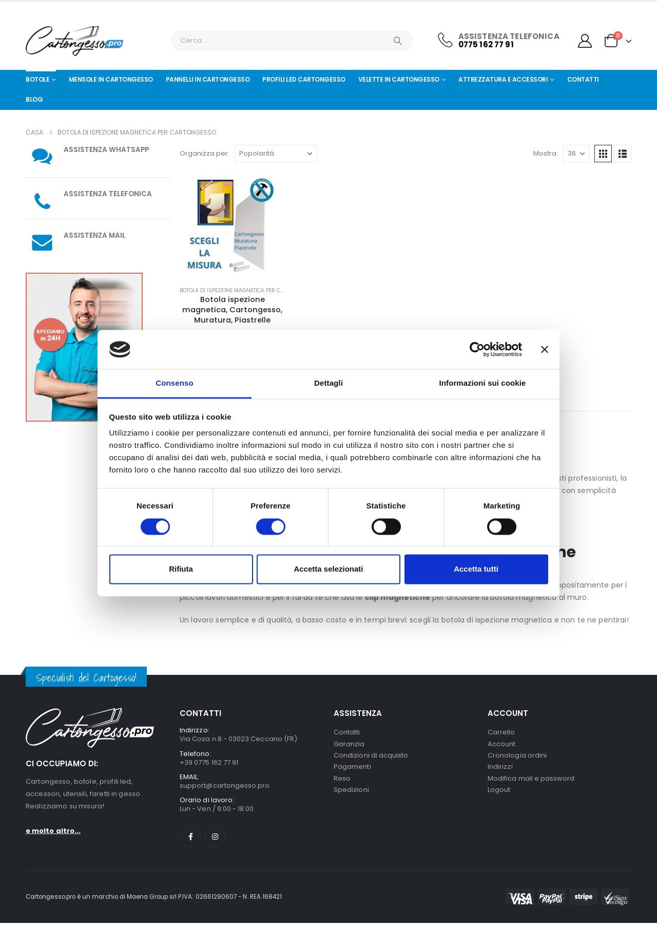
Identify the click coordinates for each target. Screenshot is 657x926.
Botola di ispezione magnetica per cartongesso (247, 290)
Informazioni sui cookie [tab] (482, 383)
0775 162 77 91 (486, 44)
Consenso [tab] (174, 383)
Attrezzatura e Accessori (503, 79)
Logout (499, 794)
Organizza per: (204, 153)
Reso (342, 782)
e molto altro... (53, 831)
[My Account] (585, 41)
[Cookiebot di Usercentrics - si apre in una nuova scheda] (477, 349)
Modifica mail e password (531, 782)
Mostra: (545, 153)
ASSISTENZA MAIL (95, 235)
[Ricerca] (398, 40)
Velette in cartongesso (398, 79)
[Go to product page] (232, 225)
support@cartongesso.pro (225, 787)
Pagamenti (352, 769)
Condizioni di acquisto (371, 757)
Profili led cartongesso (303, 79)
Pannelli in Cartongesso (208, 79)
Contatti (583, 79)
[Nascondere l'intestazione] (74, 41)
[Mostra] (576, 153)
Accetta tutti (476, 569)
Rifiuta (181, 569)
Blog (34, 99)
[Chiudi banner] (544, 349)
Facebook (191, 839)
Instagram (215, 839)
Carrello (501, 733)
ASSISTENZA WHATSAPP (107, 149)
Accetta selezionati (328, 569)
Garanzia (349, 745)
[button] (603, 153)
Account (501, 745)
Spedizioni (351, 794)
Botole (37, 79)
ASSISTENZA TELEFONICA (108, 193)
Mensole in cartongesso (111, 79)
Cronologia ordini (517, 757)
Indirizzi (500, 769)
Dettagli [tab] (328, 383)
